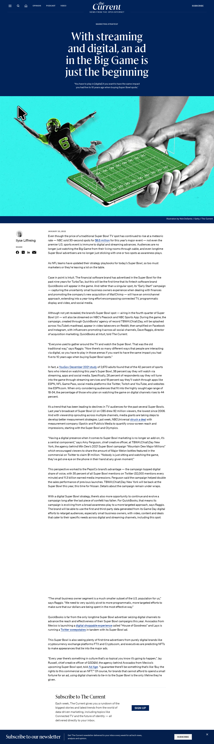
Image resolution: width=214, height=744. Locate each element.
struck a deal (138, 419)
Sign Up (140, 708)
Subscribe (198, 5)
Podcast (51, 5)
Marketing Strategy (107, 24)
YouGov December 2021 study (78, 367)
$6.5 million (102, 240)
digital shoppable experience (94, 625)
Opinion (37, 5)
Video (63, 5)
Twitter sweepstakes (73, 629)
